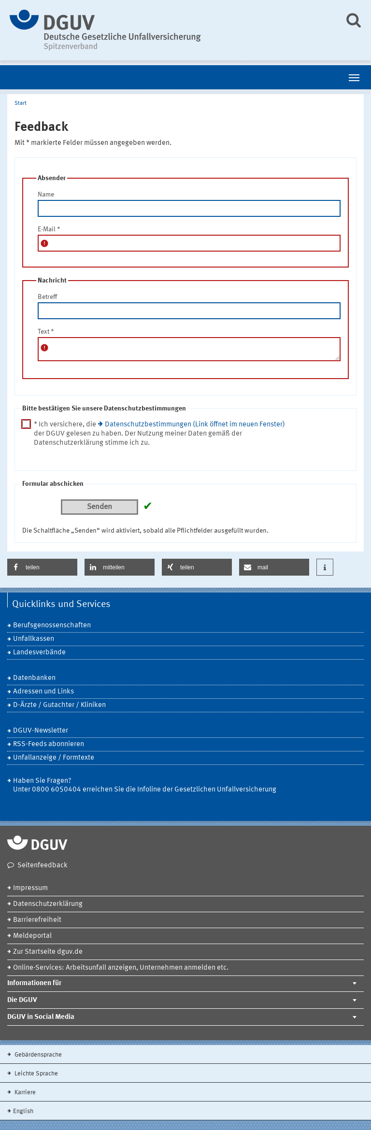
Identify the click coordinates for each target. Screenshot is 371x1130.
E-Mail (49, 229)
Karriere (24, 1092)
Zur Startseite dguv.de (48, 952)
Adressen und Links (43, 691)
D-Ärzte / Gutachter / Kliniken (59, 705)
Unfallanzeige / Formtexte (53, 758)
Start (20, 103)
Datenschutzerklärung (48, 904)
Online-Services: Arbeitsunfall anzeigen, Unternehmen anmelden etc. (120, 968)
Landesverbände (39, 652)
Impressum (30, 888)
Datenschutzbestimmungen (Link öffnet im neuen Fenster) (195, 424)
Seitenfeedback (42, 865)
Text (46, 331)
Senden (99, 507)
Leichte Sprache (35, 1074)
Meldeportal (32, 936)
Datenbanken (34, 678)
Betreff (47, 297)
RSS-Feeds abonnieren (48, 744)
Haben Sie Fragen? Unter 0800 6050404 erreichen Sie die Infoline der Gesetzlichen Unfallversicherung (144, 785)
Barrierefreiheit (37, 920)
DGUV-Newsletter (40, 730)
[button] (42, 567)
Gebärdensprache (37, 1055)
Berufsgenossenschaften (52, 625)
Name (46, 194)
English (23, 1111)
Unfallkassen (33, 639)
